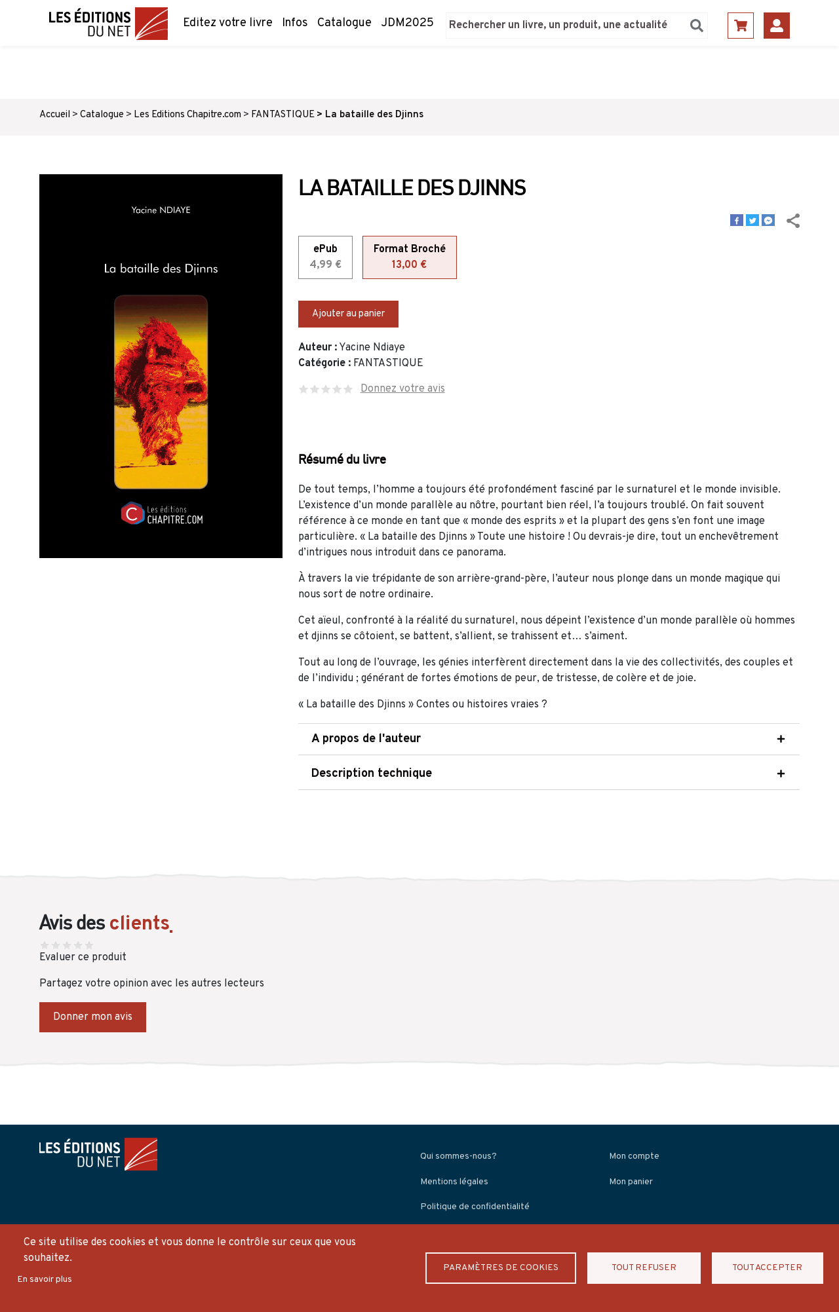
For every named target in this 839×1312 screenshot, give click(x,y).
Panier (741, 25)
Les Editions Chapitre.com (187, 115)
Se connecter (777, 25)
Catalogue (344, 23)
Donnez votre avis (403, 389)
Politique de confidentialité (475, 1206)
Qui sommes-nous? (458, 1156)
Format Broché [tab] (410, 258)
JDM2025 (407, 23)
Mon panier (631, 1182)
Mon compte (634, 1156)
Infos (295, 23)
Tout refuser (645, 1267)
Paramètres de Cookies (502, 1267)
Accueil (54, 115)
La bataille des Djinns (374, 115)
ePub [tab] (325, 258)
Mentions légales (454, 1182)
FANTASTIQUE (283, 115)
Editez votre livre (228, 23)
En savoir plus (44, 1279)
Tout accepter (767, 1267)
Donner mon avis (92, 1017)
